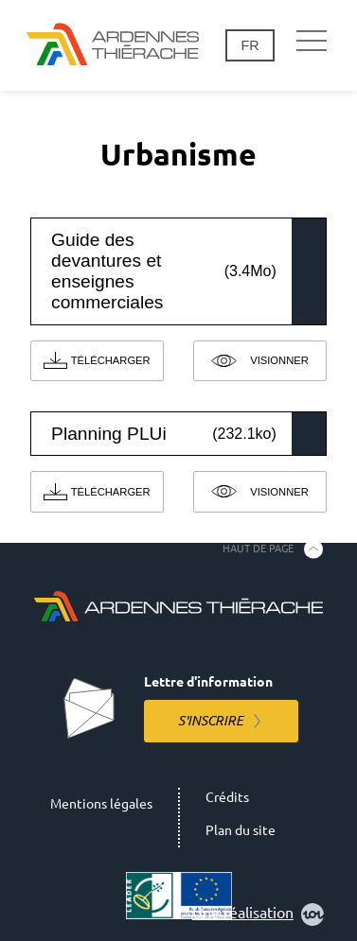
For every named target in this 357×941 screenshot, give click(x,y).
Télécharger (111, 360)
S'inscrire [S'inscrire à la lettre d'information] (210, 720)
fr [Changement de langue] (250, 45)
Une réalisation (258, 914)
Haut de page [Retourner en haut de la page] (258, 548)
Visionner (279, 360)
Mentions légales (101, 803)
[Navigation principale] (311, 42)
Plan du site (240, 830)
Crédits (227, 797)
